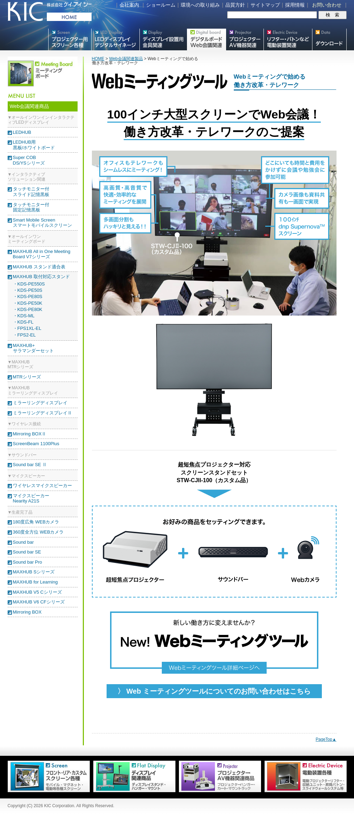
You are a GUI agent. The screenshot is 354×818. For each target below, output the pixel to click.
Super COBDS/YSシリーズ (29, 160)
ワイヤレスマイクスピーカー (42, 485)
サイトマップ (265, 5)
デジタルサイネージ (115, 39)
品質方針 (235, 5)
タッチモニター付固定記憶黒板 (31, 207)
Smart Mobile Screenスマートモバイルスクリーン (42, 222)
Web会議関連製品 (126, 58)
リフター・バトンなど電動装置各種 (287, 39)
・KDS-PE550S (29, 284)
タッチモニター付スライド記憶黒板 (31, 191)
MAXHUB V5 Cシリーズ (37, 592)
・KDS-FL (23, 322)
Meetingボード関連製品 (206, 39)
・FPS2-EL (24, 335)
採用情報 (295, 5)
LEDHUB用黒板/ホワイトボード (34, 144)
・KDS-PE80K (28, 309)
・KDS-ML (24, 315)
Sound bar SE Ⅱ (30, 464)
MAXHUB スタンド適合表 (39, 266)
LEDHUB (22, 132)
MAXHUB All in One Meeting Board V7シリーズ (42, 254)
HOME (98, 58)
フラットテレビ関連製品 (163, 39)
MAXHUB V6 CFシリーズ (39, 602)
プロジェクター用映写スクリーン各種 (69, 39)
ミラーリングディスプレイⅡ (42, 412)
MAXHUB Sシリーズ (34, 571)
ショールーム (160, 5)
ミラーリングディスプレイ (40, 402)
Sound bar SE (27, 552)
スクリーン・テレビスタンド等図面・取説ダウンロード (329, 39)
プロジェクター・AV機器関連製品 (244, 39)
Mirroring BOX (27, 612)
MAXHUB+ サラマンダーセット (33, 348)
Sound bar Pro (27, 562)
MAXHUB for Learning (35, 582)
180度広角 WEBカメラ (36, 521)
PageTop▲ (326, 739)
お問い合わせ (326, 5)
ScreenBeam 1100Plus (36, 443)
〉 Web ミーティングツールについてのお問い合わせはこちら (214, 691)
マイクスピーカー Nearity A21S (31, 498)
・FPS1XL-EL (27, 328)
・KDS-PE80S (28, 296)
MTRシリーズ (27, 376)
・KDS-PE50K (28, 303)
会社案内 (129, 5)
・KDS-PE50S (28, 290)
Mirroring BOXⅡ (29, 433)
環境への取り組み (200, 5)
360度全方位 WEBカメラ (38, 532)
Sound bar (23, 542)
